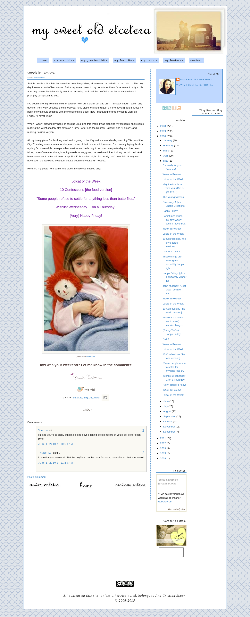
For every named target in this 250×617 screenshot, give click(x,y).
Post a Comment (36, 476)
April (166, 155)
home (43, 60)
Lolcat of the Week (86, 181)
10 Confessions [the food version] (86, 190)
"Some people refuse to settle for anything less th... (174, 367)
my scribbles (64, 60)
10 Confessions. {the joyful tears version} (174, 242)
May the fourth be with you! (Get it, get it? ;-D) (173, 188)
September (169, 416)
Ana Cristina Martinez (196, 79)
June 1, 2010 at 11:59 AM (55, 462)
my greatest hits (94, 60)
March (167, 150)
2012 (163, 443)
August (167, 411)
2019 (163, 458)
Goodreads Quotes (176, 509)
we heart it (90, 357)
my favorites (124, 60)
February (168, 145)
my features (173, 60)
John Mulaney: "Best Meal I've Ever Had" (174, 289)
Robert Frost (165, 501)
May (166, 160)
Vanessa (43, 430)
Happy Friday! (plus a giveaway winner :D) (174, 277)
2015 (163, 453)
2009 (163, 131)
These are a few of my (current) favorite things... (173, 321)
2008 (163, 126)
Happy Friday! (170, 210)
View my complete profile (195, 85)
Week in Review (41, 73)
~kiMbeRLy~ (45, 452)
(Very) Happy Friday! (86, 216)
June (166, 401)
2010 (163, 136)
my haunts (149, 60)
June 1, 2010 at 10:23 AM (55, 443)
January (168, 140)
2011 (163, 438)
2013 (163, 448)
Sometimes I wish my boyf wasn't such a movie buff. (174, 220)
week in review (39, 78)
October (168, 421)
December (169, 431)
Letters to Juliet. (171, 251)
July (166, 406)
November (169, 426)
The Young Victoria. (173, 197)
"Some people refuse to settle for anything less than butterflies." (86, 199)
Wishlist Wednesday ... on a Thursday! (85, 207)
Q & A (165, 339)
